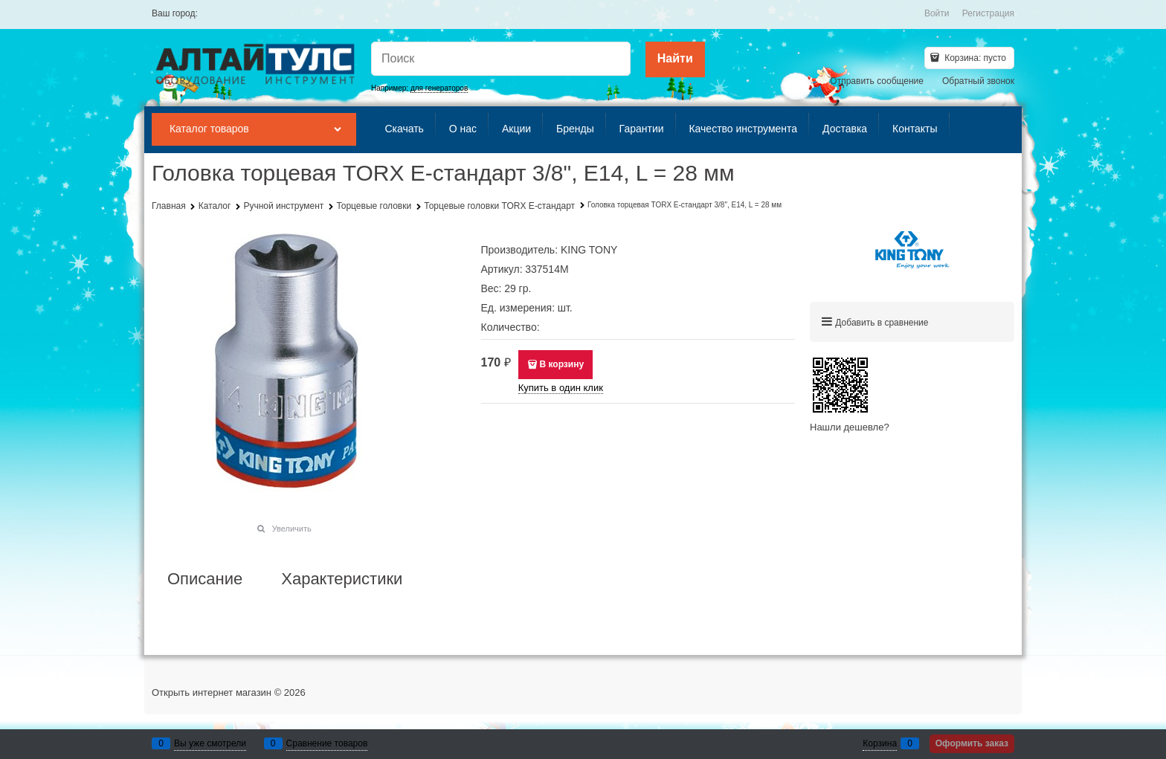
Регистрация (988, 13)
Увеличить (292, 528)
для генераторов (439, 88)
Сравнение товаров (327, 743)
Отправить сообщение (877, 81)
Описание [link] (204, 579)
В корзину (561, 364)
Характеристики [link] (341, 579)
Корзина (880, 743)
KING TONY (589, 250)
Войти (937, 13)
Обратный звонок (978, 81)
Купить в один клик (560, 387)
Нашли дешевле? (849, 427)
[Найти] (675, 59)
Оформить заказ (971, 743)
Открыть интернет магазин (211, 692)
